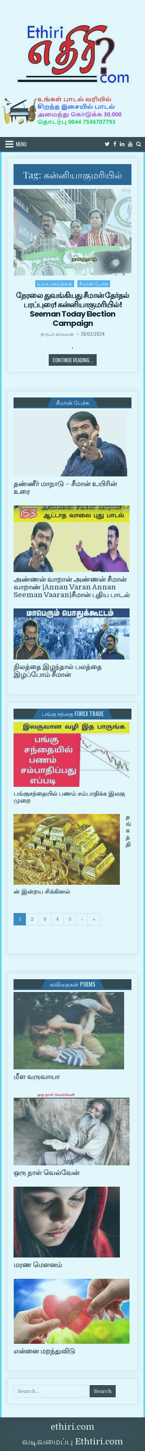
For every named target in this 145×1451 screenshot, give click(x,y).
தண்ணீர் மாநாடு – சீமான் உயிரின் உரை (65, 487)
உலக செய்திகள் (55, 283)
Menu (21, 144)
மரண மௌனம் (38, 1265)
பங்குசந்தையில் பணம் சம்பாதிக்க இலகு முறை (69, 797)
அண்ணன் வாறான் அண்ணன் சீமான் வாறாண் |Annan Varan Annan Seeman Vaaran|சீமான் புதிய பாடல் (72, 587)
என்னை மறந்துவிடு (44, 1351)
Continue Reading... (75, 360)
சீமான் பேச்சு (93, 283)
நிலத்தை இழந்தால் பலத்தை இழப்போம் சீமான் (58, 670)
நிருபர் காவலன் (57, 334)
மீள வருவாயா (37, 1077)
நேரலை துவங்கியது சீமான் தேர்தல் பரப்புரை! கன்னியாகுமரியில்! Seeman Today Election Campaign (72, 309)
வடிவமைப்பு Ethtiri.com (72, 1441)
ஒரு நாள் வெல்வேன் (46, 1173)
